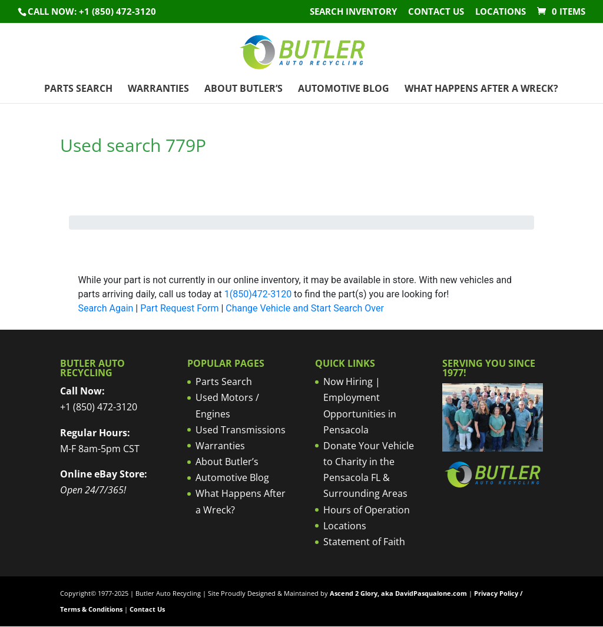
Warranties (158, 89)
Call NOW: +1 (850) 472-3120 (92, 11)
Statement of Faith (364, 541)
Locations (500, 12)
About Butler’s (243, 89)
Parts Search (78, 89)
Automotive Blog (343, 89)
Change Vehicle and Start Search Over (305, 308)
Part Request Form (179, 308)
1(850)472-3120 (257, 294)
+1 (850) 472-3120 (98, 406)
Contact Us (436, 12)
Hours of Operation (366, 509)
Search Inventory (353, 12)
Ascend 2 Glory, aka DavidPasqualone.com (398, 593)
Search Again (105, 308)
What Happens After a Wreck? (481, 89)
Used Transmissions (241, 429)
